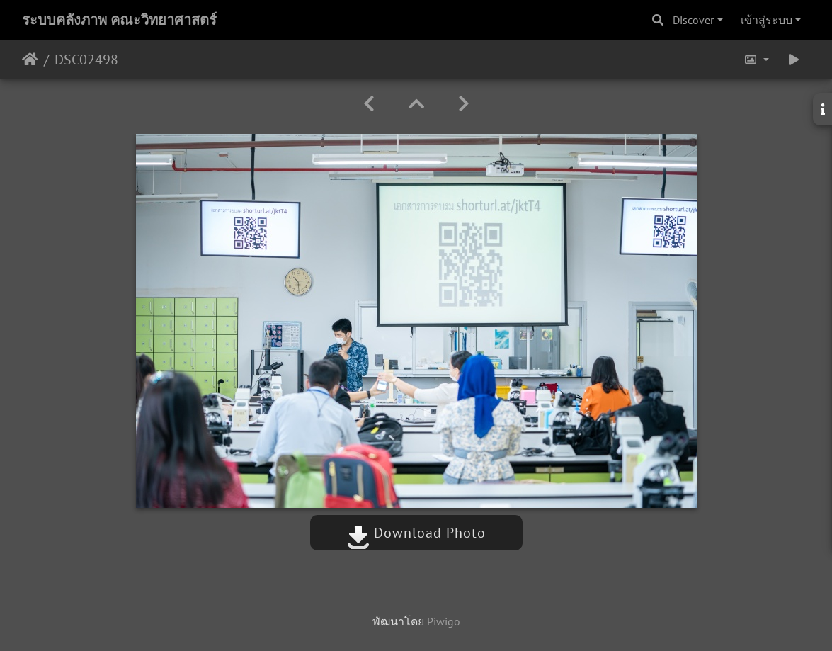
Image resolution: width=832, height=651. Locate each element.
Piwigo (443, 621)
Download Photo (416, 532)
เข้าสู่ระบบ (766, 20)
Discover (693, 20)
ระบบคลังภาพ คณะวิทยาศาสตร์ (119, 20)
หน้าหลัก (30, 59)
